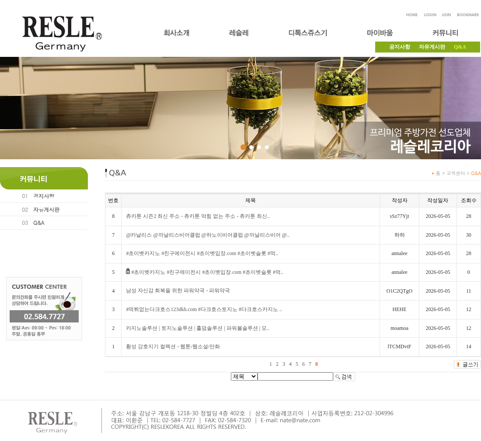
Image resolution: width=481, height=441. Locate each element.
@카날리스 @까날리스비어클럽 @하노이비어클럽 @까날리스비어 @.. (207, 235)
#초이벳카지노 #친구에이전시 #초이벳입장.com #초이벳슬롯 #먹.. (202, 253)
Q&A (39, 222)
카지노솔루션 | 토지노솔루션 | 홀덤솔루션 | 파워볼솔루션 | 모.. (197, 328)
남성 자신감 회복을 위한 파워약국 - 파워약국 (178, 290)
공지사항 (399, 47)
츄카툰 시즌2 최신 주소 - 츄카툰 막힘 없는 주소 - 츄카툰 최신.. (198, 216)
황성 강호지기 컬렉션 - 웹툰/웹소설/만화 (173, 346)
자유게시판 (432, 47)
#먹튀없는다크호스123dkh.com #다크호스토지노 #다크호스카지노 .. (204, 309)
